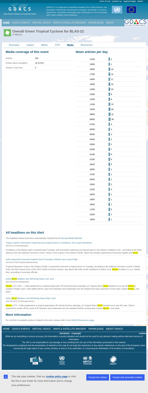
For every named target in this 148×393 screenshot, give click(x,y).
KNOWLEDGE (96, 22)
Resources (86, 45)
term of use (105, 1)
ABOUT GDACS (114, 329)
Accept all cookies (98, 377)
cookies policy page (57, 376)
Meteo (44, 45)
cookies (142, 333)
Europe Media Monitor (71, 238)
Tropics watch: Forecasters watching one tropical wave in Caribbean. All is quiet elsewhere (49, 243)
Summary (14, 45)
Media (70, 45)
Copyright (76, 333)
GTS (57, 45)
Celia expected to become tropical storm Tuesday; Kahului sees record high (42, 259)
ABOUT (110, 22)
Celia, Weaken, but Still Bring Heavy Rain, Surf (31, 298)
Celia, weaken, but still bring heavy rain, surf (30, 279)
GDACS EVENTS (21, 22)
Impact (30, 45)
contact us (117, 1)
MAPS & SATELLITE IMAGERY (69, 22)
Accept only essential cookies (127, 377)
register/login (129, 1)
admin (140, 1)
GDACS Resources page (82, 320)
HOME (6, 22)
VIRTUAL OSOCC (41, 22)
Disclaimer (65, 333)
